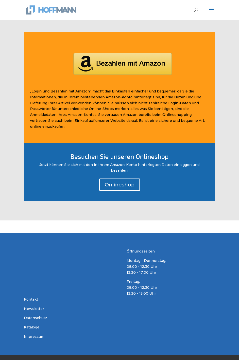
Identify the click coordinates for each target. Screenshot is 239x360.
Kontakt (31, 299)
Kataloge (31, 327)
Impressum (34, 336)
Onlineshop (120, 185)
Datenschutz (35, 318)
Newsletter (34, 308)
